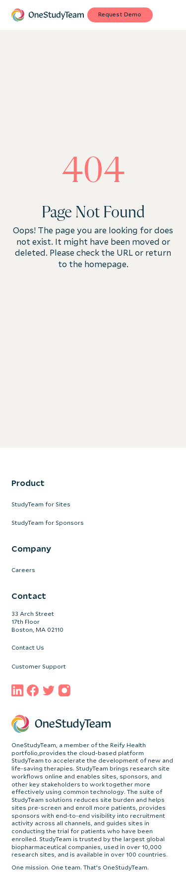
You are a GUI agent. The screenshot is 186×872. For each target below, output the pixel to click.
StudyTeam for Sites (40, 504)
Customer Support (38, 666)
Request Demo (119, 14)
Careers (23, 570)
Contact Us (27, 647)
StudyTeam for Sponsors (47, 522)
